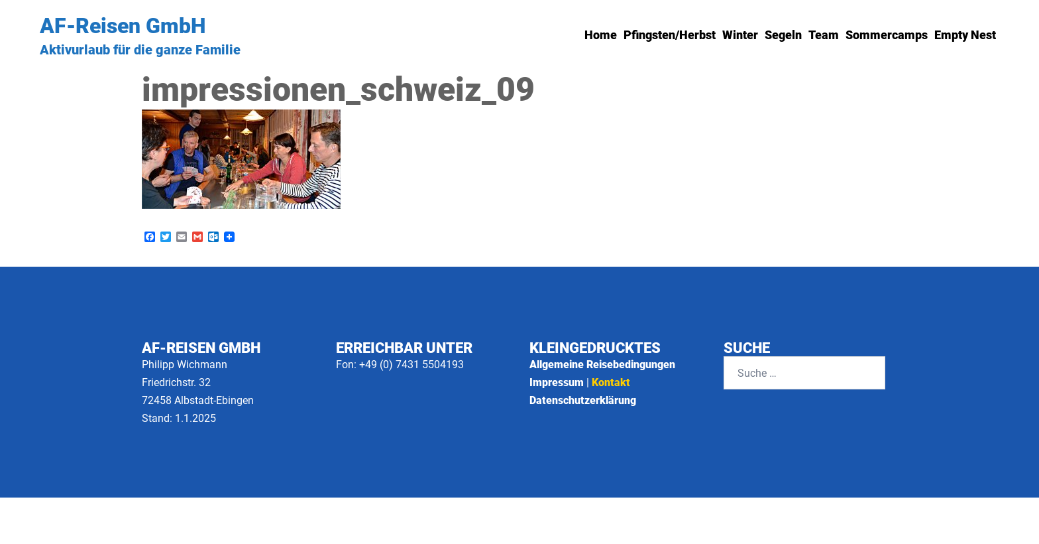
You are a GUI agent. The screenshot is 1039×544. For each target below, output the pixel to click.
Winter (740, 35)
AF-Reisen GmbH (122, 25)
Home (600, 35)
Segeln (783, 35)
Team (823, 35)
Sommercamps (887, 35)
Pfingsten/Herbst (670, 35)
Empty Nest (965, 35)
